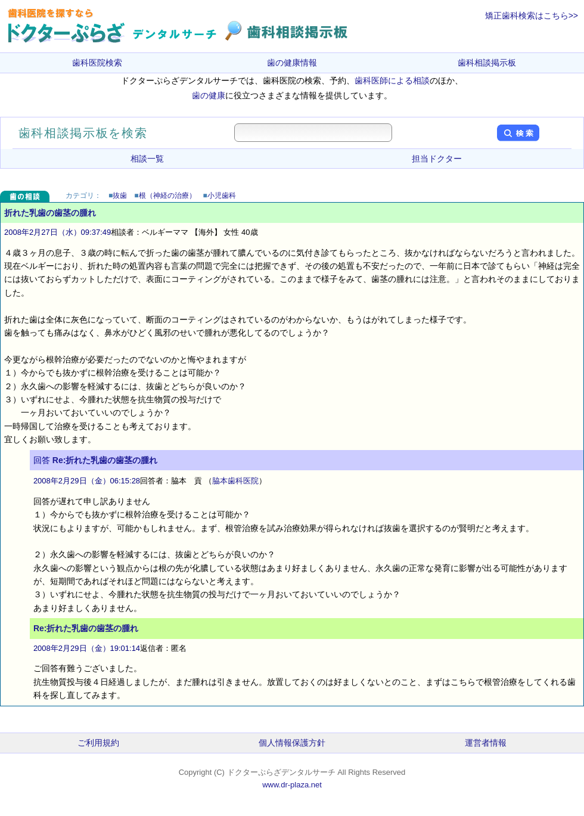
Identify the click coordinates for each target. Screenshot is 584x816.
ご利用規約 (98, 742)
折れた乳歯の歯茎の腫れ (50, 213)
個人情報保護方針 (292, 742)
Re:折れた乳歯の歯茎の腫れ (105, 460)
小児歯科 (221, 195)
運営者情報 (486, 742)
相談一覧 (147, 158)
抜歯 (120, 195)
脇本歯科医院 (235, 480)
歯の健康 (208, 95)
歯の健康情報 (292, 62)
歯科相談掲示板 (487, 62)
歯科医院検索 (97, 62)
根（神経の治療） (167, 195)
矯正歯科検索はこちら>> (531, 15)
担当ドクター (437, 158)
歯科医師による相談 (392, 80)
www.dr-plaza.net (292, 784)
